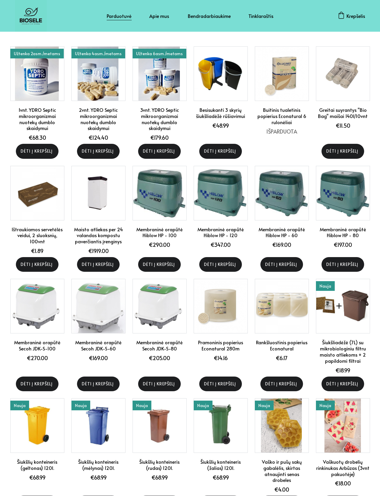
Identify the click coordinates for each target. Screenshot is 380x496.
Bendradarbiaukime (209, 16)
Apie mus (159, 16)
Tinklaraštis (260, 16)
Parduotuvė (119, 16)
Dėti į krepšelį (37, 151)
